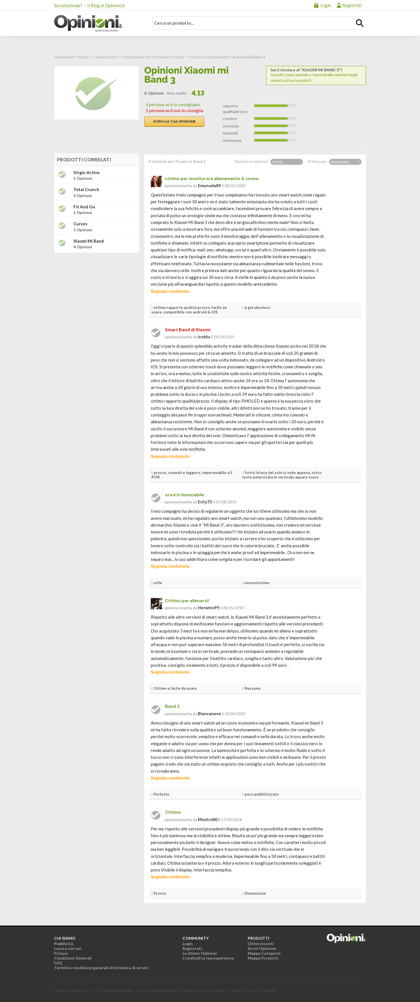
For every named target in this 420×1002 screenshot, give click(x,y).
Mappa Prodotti (263, 958)
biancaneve (209, 713)
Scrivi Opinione (262, 948)
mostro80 (208, 819)
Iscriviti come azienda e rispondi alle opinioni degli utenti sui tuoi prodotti (316, 75)
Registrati (352, 5)
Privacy (61, 953)
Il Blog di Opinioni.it (106, 5)
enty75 (205, 501)
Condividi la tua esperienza (208, 958)
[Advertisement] (96, 292)
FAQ (58, 962)
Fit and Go (84, 206)
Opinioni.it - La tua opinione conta (98, 23)
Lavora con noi (67, 948)
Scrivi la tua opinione (174, 121)
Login (325, 5)
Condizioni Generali (73, 958)
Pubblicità (63, 943)
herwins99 (208, 607)
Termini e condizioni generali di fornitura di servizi (101, 967)
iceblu (204, 336)
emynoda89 (209, 185)
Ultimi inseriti (261, 943)
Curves (80, 223)
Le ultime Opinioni (200, 953)
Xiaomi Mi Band (88, 241)
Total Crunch (86, 189)
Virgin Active (86, 172)
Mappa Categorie (264, 953)
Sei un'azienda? (68, 5)
